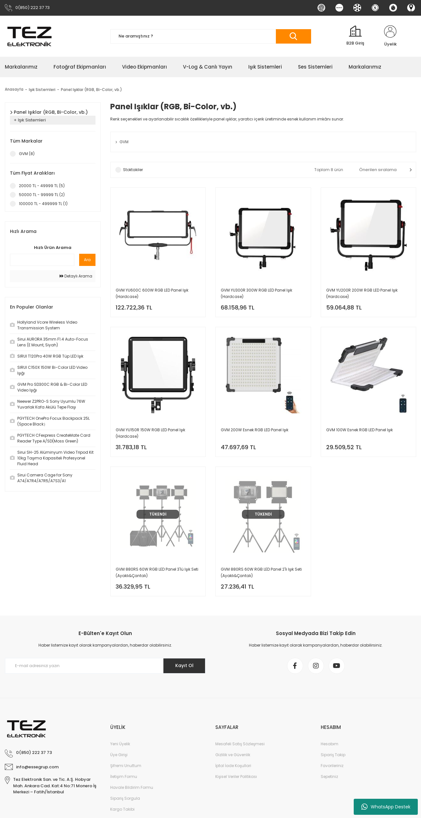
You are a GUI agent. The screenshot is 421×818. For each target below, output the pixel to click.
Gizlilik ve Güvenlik (232, 754)
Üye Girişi (119, 754)
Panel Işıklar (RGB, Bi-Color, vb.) (91, 89)
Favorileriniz (332, 765)
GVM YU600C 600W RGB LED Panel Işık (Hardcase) (152, 293)
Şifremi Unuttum (125, 765)
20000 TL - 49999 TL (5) (42, 185)
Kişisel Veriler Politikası (236, 776)
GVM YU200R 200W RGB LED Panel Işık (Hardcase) (362, 293)
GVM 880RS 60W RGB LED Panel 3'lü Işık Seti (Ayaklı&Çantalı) (157, 572)
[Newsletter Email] (105, 666)
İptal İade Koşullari (233, 765)
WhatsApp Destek (385, 806)
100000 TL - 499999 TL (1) (43, 203)
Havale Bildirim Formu (131, 787)
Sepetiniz (329, 776)
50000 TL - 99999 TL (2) (42, 194)
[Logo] (29, 36)
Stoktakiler (133, 169)
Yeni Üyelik (120, 744)
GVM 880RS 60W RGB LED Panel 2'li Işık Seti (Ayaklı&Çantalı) (261, 572)
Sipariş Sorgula (125, 798)
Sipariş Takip (333, 754)
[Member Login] (390, 36)
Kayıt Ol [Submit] (184, 665)
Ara (87, 259)
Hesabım (329, 744)
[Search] (210, 36)
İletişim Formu (123, 776)
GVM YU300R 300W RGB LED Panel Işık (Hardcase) (256, 293)
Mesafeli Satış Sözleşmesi (240, 744)
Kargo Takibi (122, 809)
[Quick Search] (42, 260)
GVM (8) (27, 153)
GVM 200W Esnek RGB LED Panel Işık (254, 430)
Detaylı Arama (76, 276)
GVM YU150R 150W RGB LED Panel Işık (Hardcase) (150, 433)
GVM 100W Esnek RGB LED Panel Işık (359, 430)
